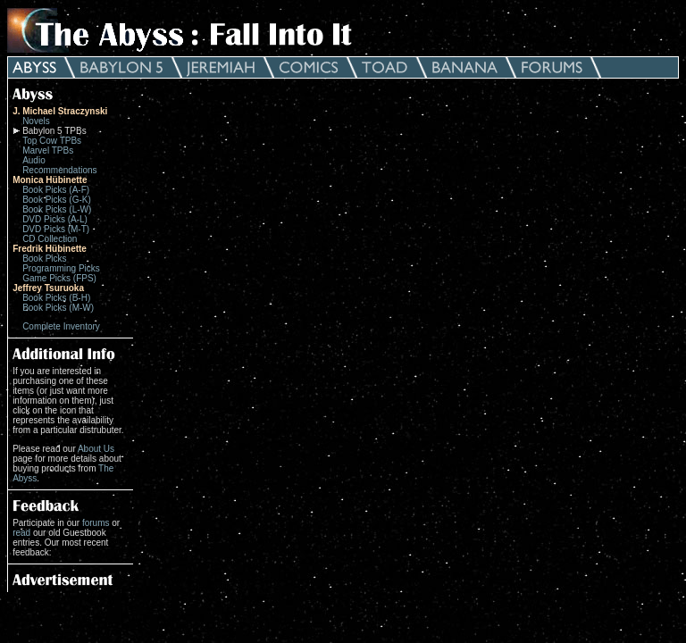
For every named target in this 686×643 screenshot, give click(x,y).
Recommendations (59, 170)
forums (96, 523)
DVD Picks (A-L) (55, 219)
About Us (96, 449)
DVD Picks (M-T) (55, 229)
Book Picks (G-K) (56, 200)
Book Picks (44, 258)
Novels (36, 121)
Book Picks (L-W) (56, 209)
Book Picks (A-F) (55, 190)
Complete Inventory (61, 326)
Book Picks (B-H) (56, 298)
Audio (34, 160)
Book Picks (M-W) (58, 308)
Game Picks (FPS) (59, 278)
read (21, 533)
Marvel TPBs (47, 150)
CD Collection (49, 239)
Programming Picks (61, 268)
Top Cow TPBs (51, 141)
